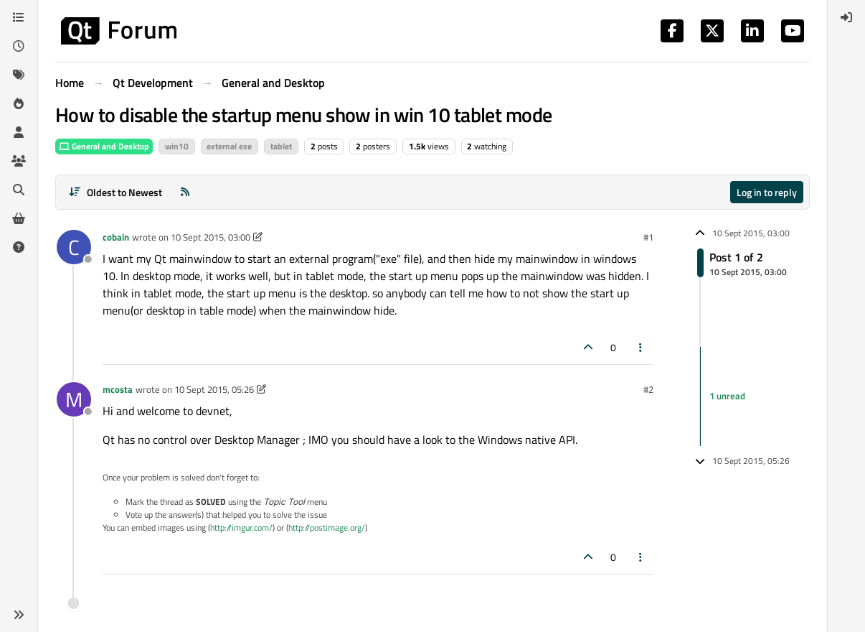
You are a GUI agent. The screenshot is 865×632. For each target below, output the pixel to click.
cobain (116, 237)
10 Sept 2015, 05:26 (214, 389)
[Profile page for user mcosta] (74, 399)
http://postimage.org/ (326, 527)
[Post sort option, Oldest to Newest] (115, 192)
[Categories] (19, 17)
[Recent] (19, 45)
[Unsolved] (19, 247)
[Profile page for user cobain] (74, 247)
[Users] (19, 132)
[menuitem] (846, 17)
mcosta (118, 389)
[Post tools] (641, 347)
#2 (648, 389)
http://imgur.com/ (241, 527)
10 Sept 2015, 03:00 (210, 237)
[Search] (19, 189)
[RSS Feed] (185, 192)
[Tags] (19, 74)
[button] (19, 614)
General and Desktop (104, 146)
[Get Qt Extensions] (19, 218)
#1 (648, 237)
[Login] (846, 17)
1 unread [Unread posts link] (727, 396)
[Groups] (19, 160)
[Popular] (19, 103)
